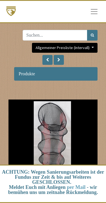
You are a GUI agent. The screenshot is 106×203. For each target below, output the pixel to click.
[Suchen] (92, 35)
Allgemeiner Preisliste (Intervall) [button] (63, 47)
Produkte (27, 73)
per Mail (76, 187)
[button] (47, 60)
